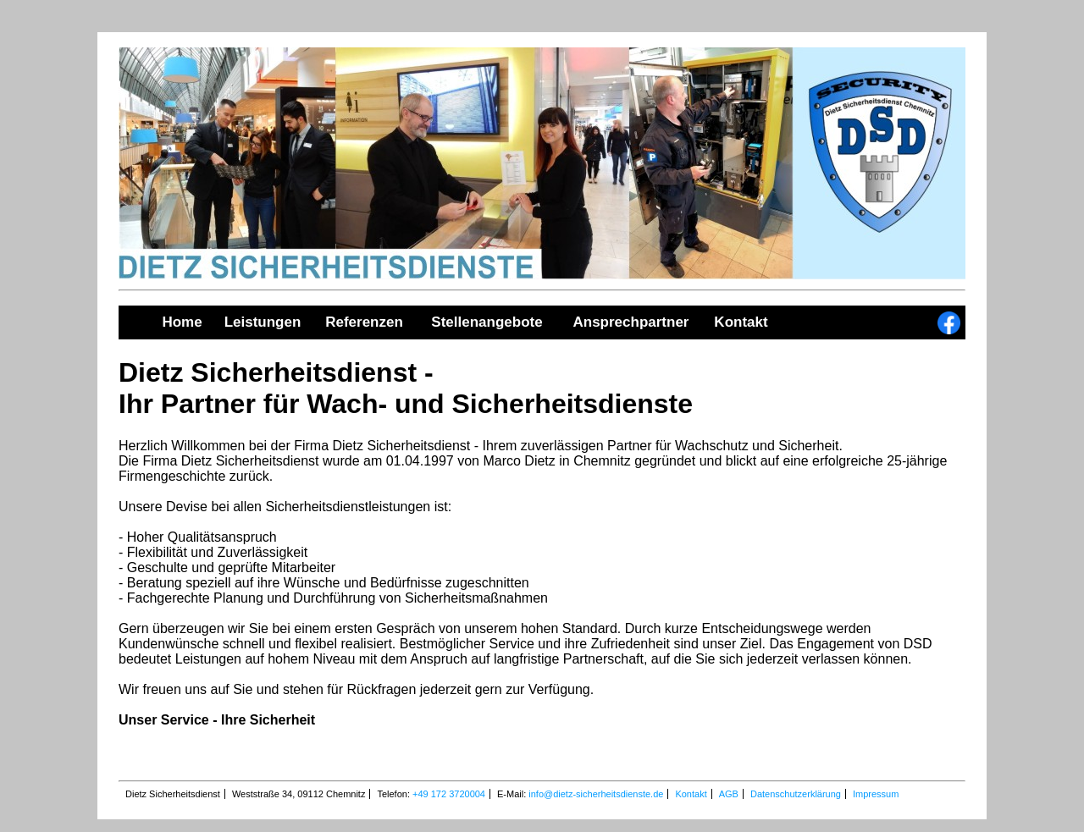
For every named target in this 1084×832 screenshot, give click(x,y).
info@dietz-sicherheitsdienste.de (595, 794)
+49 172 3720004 (448, 794)
